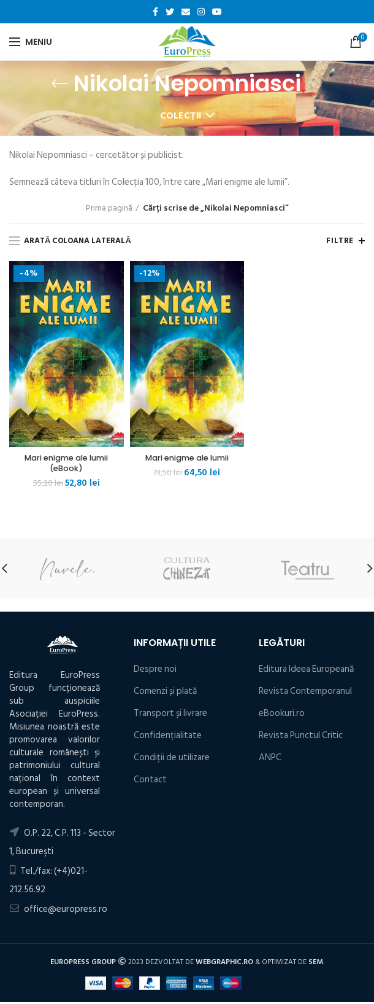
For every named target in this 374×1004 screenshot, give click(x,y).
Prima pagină (109, 208)
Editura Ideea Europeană (306, 671)
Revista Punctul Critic (301, 737)
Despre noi (155, 671)
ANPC (270, 759)
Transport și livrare (170, 715)
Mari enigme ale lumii (187, 458)
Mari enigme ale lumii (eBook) (66, 464)
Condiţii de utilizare (172, 759)
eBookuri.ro (282, 715)
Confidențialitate (168, 737)
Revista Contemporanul (305, 693)
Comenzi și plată (165, 693)
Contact (150, 781)
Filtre (340, 240)
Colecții (181, 115)
